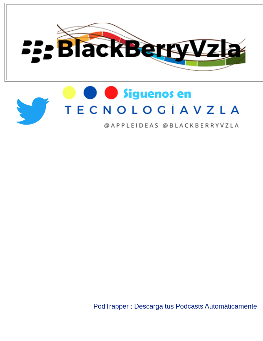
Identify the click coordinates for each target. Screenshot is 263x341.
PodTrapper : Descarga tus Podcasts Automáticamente (175, 306)
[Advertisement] (131, 177)
